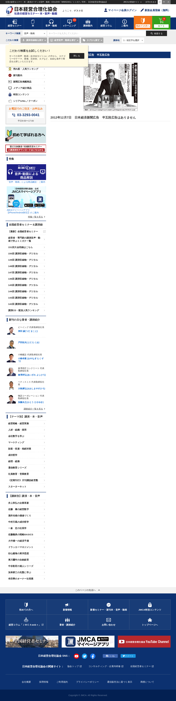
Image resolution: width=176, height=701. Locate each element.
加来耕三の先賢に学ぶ (19, 572)
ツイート (128, 656)
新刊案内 (15, 75)
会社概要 (26, 682)
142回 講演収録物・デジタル (23, 304)
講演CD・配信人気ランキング (23, 310)
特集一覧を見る (37, 217)
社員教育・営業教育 (18, 474)
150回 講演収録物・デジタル (23, 253)
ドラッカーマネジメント (20, 547)
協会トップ (73, 666)
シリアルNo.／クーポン (23, 101)
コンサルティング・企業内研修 (105, 666)
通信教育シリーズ (17, 467)
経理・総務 (14, 461)
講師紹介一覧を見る (35, 409)
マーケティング (16, 442)
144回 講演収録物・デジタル (23, 291)
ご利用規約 (62, 682)
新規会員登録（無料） (155, 10)
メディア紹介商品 (20, 88)
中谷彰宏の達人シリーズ (20, 566)
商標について (147, 682)
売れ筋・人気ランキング (23, 69)
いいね (110, 656)
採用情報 (43, 682)
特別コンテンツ (18, 94)
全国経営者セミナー (140, 666)
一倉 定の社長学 (17, 528)
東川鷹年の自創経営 (18, 559)
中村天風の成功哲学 (18, 522)
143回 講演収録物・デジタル (23, 297)
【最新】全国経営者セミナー (23, 231)
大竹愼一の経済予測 (18, 540)
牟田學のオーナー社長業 (20, 578)
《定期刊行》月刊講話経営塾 (23, 480)
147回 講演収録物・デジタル (23, 272)
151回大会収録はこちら (20, 247)
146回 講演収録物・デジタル (23, 278)
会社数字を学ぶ (16, 436)
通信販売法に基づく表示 (119, 682)
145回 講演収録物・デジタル (23, 285)
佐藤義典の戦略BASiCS (20, 534)
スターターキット (17, 486)
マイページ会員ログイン (120, 10)
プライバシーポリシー (87, 682)
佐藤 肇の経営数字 (18, 509)
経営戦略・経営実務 (18, 423)
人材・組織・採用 (17, 429)
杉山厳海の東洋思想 (18, 553)
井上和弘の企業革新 (18, 503)
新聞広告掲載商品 (20, 81)
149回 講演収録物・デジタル (23, 260)
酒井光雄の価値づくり (19, 515)
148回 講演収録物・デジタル (23, 266)
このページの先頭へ (88, 590)
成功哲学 (12, 455)
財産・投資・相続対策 (19, 448)
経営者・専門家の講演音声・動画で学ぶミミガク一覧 (24, 239)
